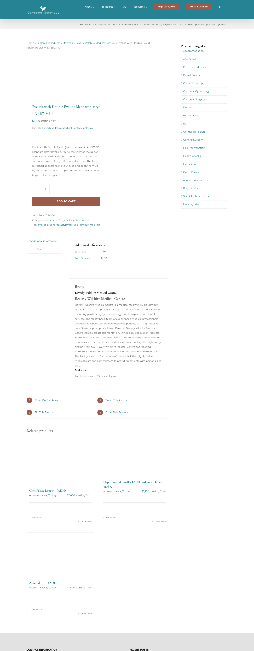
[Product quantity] (45, 189)
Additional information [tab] (44, 240)
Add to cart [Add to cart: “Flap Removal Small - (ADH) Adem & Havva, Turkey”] (110, 517)
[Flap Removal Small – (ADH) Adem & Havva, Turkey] (134, 456)
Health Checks (192, 155)
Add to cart (66, 201)
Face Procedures (79, 220)
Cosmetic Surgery (57, 220)
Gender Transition (194, 131)
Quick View (86, 521)
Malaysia (118, 24)
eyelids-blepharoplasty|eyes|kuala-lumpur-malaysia (69, 224)
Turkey (52, 495)
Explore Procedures (100, 24)
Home (83, 24)
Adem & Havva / (38, 495)
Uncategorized (192, 204)
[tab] (30, 247)
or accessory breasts (195, 180)
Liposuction (190, 164)
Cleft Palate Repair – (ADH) (47, 491)
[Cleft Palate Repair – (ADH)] (60, 460)
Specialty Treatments (196, 196)
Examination (191, 115)
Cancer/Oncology (193, 83)
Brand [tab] (40, 249)
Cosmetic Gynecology (196, 91)
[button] (219, 7)
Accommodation (193, 50)
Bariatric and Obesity (196, 67)
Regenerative (191, 188)
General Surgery (193, 139)
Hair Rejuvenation (194, 147)
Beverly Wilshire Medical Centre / (143, 24)
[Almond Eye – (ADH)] (60, 555)
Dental (187, 107)
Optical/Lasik (191, 172)
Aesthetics (189, 58)
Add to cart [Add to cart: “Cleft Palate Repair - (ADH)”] (36, 517)
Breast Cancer (191, 75)
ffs (184, 123)
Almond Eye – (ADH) (43, 583)
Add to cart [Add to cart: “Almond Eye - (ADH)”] (36, 609)
